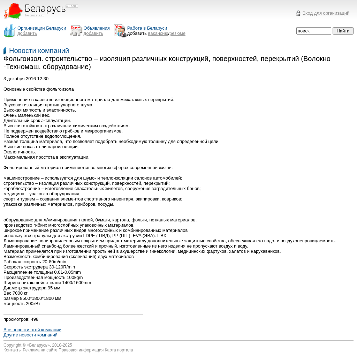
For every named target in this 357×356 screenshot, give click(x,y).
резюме (177, 33)
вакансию (158, 33)
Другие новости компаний (30, 335)
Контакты (12, 350)
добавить (27, 33)
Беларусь (38, 345)
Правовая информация (81, 350)
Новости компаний (39, 50)
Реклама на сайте (40, 350)
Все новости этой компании (32, 329)
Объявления (97, 28)
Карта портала (119, 350)
